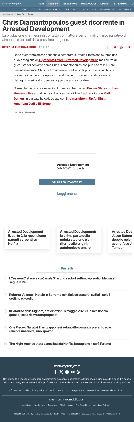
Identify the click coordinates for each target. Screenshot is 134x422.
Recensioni (36, 9)
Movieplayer (8, 14)
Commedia (78, 168)
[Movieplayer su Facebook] (55, 372)
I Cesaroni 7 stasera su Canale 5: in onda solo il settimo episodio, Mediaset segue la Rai (62, 280)
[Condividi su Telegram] (129, 47)
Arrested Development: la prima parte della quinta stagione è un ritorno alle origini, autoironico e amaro (78, 240)
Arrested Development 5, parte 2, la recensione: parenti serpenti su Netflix (27, 238)
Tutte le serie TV (72, 9)
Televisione (70, 3)
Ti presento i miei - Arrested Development (68, 60)
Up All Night (97, 98)
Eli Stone (44, 103)
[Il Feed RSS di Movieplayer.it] (78, 372)
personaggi (88, 3)
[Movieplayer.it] (12, 3)
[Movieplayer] (67, 366)
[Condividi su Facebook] (108, 47)
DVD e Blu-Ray (125, 9)
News (24, 9)
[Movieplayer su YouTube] (73, 372)
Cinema (104, 3)
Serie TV (53, 3)
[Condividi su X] (115, 47)
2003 (68, 168)
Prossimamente (107, 9)
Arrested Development (73, 164)
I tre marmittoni (76, 98)
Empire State (96, 88)
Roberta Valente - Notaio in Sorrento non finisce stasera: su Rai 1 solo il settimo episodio (59, 296)
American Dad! (24, 103)
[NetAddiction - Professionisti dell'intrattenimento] (74, 399)
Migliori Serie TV (52, 9)
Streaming (120, 3)
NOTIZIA (6, 47)
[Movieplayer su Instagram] (67, 372)
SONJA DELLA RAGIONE (24, 47)
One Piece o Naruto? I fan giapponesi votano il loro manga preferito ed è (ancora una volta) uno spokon (60, 329)
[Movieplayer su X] (61, 372)
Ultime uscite (89, 9)
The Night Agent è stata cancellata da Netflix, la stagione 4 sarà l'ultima (60, 344)
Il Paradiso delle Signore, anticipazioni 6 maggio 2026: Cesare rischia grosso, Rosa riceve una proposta (58, 313)
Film (41, 3)
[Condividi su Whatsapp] (122, 47)
